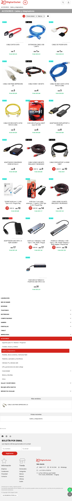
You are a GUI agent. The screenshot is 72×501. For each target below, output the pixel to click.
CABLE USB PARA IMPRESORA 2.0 (18, 404)
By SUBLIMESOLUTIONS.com (10, 495)
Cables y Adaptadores (16, 7)
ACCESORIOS (5, 7)
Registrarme (9, 453)
